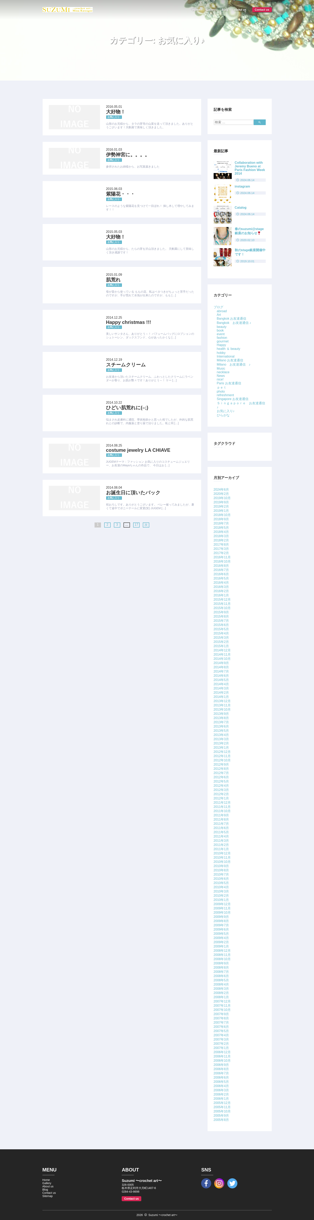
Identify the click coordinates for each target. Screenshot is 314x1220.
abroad (222, 311)
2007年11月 (222, 1005)
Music (221, 368)
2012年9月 (221, 764)
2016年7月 (221, 570)
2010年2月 (221, 895)
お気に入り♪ (226, 411)
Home (196, 9)
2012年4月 (221, 785)
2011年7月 (221, 823)
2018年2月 (221, 540)
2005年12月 (222, 1103)
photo (221, 391)
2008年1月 (221, 997)
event (221, 334)
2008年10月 (222, 959)
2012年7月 (221, 773)
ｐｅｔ (221, 387)
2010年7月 (221, 874)
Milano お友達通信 (230, 360)
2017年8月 (221, 544)
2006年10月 (222, 1060)
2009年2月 (221, 942)
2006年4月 (221, 1086)
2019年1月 (221, 510)
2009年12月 (222, 904)
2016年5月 (221, 578)
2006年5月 (221, 1081)
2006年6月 (221, 1077)
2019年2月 (221, 506)
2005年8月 (221, 1120)
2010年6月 (221, 878)
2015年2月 (221, 642)
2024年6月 (221, 489)
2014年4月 (221, 684)
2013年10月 (222, 709)
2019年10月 (222, 498)
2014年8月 (221, 667)
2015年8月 (221, 616)
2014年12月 (222, 650)
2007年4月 (221, 1035)
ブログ (218, 307)
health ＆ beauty (228, 348)
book (220, 330)
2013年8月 (221, 718)
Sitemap (47, 1196)
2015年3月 (221, 637)
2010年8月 (221, 870)
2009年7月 (221, 925)
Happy (221, 345)
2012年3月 (221, 790)
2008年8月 (221, 967)
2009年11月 (222, 908)
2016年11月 (222, 557)
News (221, 375)
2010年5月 (221, 883)
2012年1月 (221, 798)
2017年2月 (221, 553)
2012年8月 (221, 768)
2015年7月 (221, 620)
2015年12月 (222, 599)
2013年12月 (222, 701)
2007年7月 (221, 1022)
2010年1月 (221, 900)
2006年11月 (222, 1056)
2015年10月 (222, 608)
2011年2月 (221, 845)
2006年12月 (222, 1052)
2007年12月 (222, 1001)
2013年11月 (222, 705)
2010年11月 (222, 857)
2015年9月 (221, 612)
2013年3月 (221, 739)
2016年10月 (222, 561)
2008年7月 (221, 971)
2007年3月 (221, 1039)
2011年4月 (221, 836)
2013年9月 (221, 713)
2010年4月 (221, 887)
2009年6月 (221, 929)
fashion (222, 337)
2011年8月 (221, 819)
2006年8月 (221, 1069)
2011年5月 (221, 832)
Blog (225, 9)
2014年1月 (221, 697)
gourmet (223, 341)
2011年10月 (222, 811)
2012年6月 (221, 777)
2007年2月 (221, 1043)
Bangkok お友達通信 (231, 318)
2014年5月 (221, 680)
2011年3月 (221, 840)
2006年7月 (221, 1073)
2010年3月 (221, 891)
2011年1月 (221, 849)
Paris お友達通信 (229, 383)
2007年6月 (221, 1026)
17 (136, 524)
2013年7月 (221, 722)
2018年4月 (221, 532)
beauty (221, 327)
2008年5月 (221, 980)
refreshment (225, 395)
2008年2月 (221, 993)
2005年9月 (221, 1115)
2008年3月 (221, 988)
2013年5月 (221, 730)
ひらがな (223, 415)
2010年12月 (222, 853)
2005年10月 (222, 1111)
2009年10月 (222, 912)
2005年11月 (222, 1107)
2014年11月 (222, 654)
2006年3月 (221, 1090)
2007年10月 (222, 1010)
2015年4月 (221, 633)
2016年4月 (221, 582)
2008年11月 (222, 955)
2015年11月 (222, 603)
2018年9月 (221, 519)
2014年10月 (222, 658)
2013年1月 (221, 747)
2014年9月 (221, 663)
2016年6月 (221, 574)
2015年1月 (221, 646)
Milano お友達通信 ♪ (233, 364)
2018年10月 (222, 515)
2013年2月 (221, 743)
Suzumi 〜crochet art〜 (163, 1215)
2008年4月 (221, 984)
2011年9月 (221, 815)
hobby (221, 352)
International (226, 356)
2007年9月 (221, 1014)
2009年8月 (221, 921)
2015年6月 (221, 625)
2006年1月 (221, 1098)
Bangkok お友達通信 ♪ (234, 322)
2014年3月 (221, 688)
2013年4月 (221, 735)
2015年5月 (221, 629)
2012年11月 (222, 756)
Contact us (262, 9)
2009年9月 (221, 916)
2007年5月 (221, 1031)
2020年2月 (221, 493)
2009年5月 (221, 933)
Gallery (211, 9)
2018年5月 (221, 527)
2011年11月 (222, 806)
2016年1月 (221, 595)
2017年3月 (221, 548)
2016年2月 (221, 591)
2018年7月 (221, 523)
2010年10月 (222, 861)
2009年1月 (221, 946)
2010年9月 (221, 866)
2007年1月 (221, 1048)
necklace (223, 372)
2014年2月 (221, 692)
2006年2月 (221, 1094)
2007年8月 (221, 1018)
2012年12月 (222, 752)
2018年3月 (221, 536)
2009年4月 (221, 938)
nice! (220, 379)
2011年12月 (222, 802)
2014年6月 (221, 675)
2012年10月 (222, 760)
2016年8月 (221, 565)
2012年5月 (221, 781)
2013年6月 (221, 726)
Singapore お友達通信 (232, 399)
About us (240, 9)
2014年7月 (221, 671)
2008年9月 (221, 963)
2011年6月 (221, 828)
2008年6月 (221, 976)
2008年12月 (222, 950)
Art (219, 314)
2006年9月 (221, 1065)
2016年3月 (221, 587)
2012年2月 (221, 794)
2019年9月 (221, 502)
